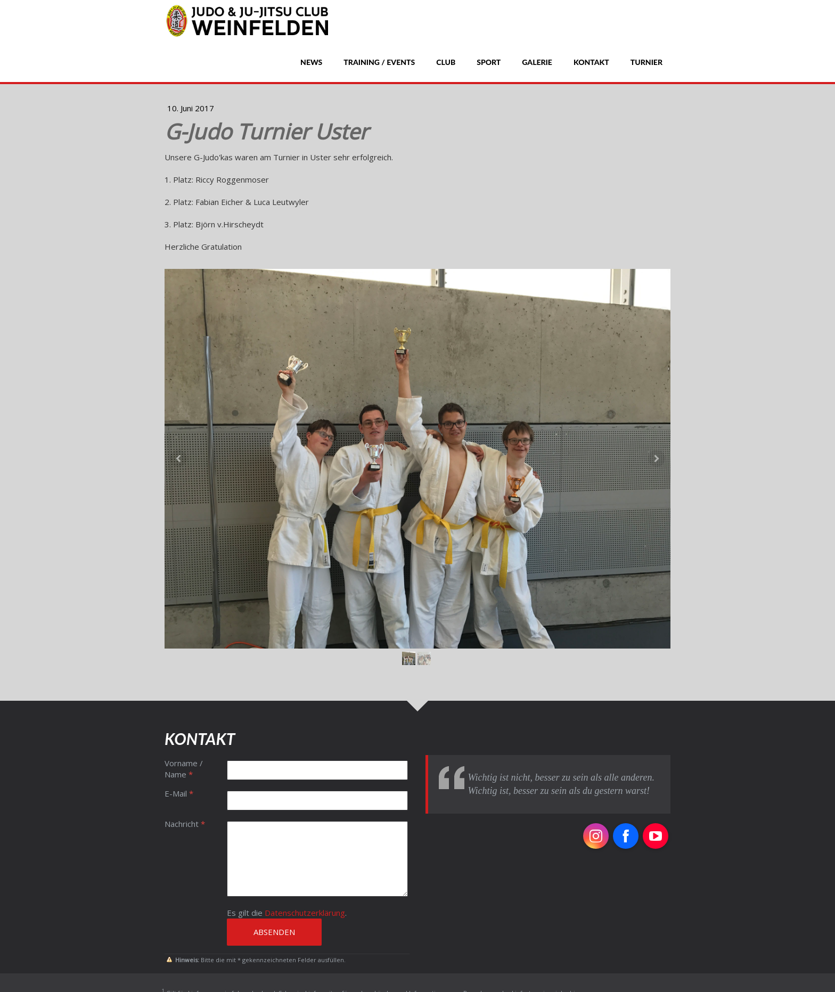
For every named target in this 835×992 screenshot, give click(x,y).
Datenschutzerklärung (305, 912)
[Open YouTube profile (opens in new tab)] (655, 836)
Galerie (537, 62)
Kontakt (591, 62)
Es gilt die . (287, 912)
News (311, 62)
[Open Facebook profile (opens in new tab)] (625, 836)
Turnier (646, 62)
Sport (489, 62)
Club (445, 62)
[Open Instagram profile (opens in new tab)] (596, 836)
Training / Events (379, 62)
